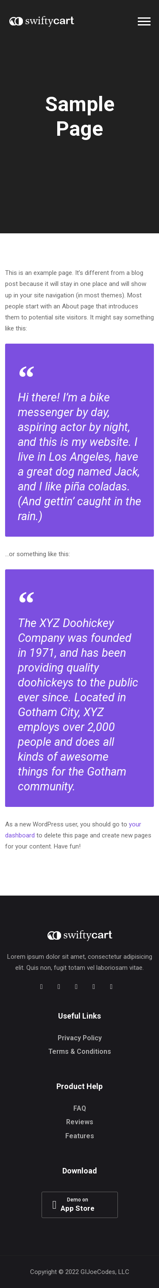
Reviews (79, 1122)
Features (79, 1136)
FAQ (79, 1108)
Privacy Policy (80, 1038)
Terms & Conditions (79, 1051)
